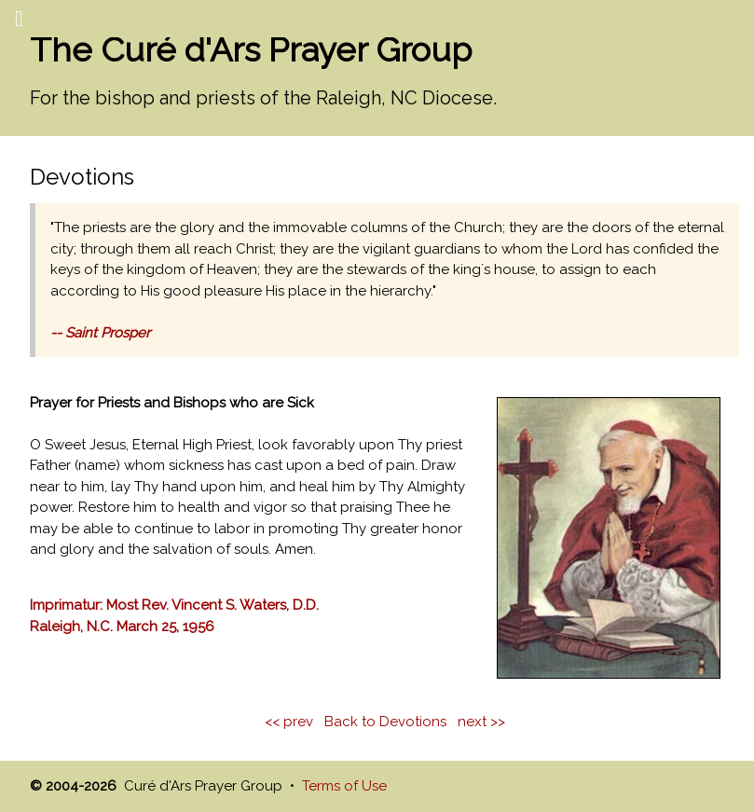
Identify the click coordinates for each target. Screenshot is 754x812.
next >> (481, 721)
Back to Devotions (385, 721)
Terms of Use (344, 786)
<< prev (289, 721)
